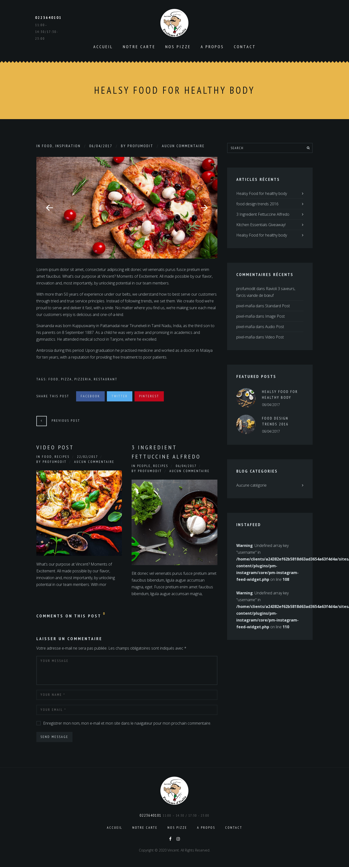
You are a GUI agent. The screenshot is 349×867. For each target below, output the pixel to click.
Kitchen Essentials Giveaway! (261, 224)
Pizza (66, 379)
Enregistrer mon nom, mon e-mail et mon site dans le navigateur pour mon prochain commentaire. (127, 723)
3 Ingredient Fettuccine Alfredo (166, 452)
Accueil (103, 46)
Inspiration (68, 145)
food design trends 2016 (257, 204)
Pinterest (149, 396)
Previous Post (66, 420)
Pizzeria (82, 379)
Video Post (55, 447)
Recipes (62, 456)
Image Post (275, 316)
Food (47, 145)
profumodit (140, 145)
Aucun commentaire (183, 145)
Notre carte (139, 46)
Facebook (90, 396)
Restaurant (106, 379)
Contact (245, 46)
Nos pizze (178, 46)
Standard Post (277, 305)
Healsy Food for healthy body (261, 193)
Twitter (119, 396)
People (144, 466)
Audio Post (274, 326)
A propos (212, 46)
